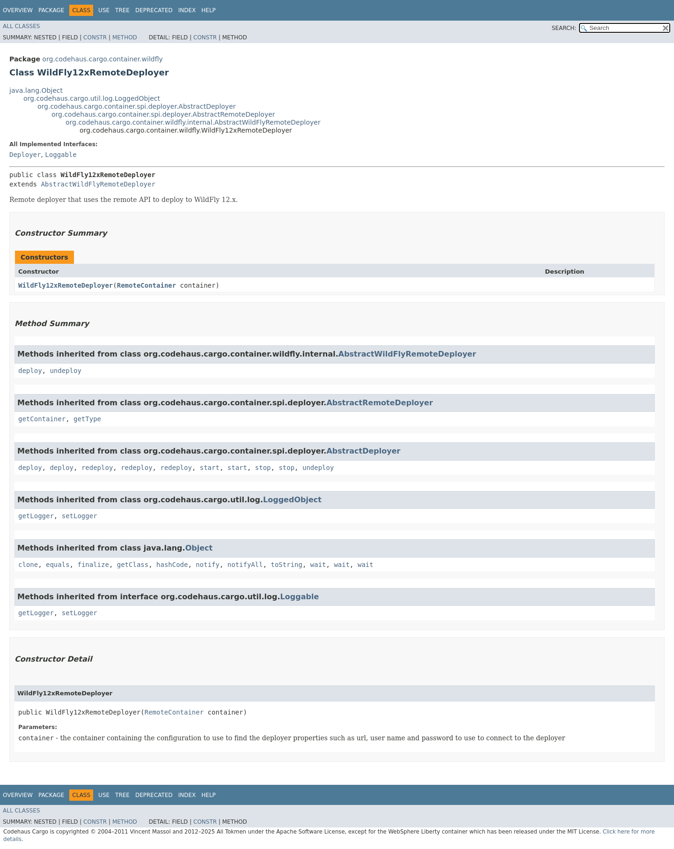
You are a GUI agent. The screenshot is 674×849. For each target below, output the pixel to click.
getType (87, 419)
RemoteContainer (146, 285)
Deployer (25, 154)
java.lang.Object (36, 90)
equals (58, 564)
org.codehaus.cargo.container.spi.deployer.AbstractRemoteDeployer (163, 114)
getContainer (42, 419)
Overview (18, 10)
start (210, 467)
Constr (95, 37)
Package (51, 10)
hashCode (172, 564)
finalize (93, 564)
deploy (30, 370)
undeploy (65, 370)
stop (263, 467)
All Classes (21, 26)
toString (286, 564)
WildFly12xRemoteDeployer (65, 285)
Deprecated (154, 10)
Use (104, 10)
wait (318, 564)
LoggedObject (292, 499)
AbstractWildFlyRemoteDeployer (98, 184)
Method (124, 37)
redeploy (97, 467)
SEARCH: (564, 28)
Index (187, 10)
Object (199, 548)
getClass (132, 564)
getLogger (36, 516)
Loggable (60, 154)
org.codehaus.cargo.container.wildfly (102, 59)
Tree (122, 10)
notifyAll (245, 564)
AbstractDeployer (363, 451)
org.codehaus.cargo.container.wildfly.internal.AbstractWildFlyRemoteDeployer (193, 122)
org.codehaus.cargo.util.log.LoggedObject (91, 98)
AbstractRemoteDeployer (379, 402)
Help (208, 10)
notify (208, 564)
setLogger (79, 516)
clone (28, 564)
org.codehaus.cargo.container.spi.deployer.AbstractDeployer (136, 106)
